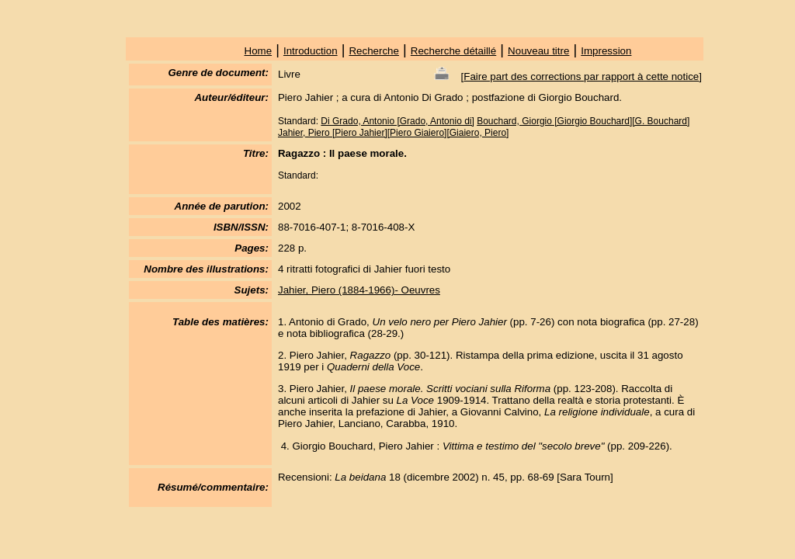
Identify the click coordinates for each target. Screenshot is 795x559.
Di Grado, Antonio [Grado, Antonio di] (397, 121)
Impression (606, 51)
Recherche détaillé (453, 51)
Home (259, 51)
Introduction (310, 51)
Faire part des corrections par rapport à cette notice (581, 76)
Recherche (373, 51)
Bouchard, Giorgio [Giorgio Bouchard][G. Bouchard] (583, 121)
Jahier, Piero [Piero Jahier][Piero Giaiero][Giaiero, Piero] (393, 132)
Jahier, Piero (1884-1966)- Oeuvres (359, 290)
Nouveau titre (538, 51)
